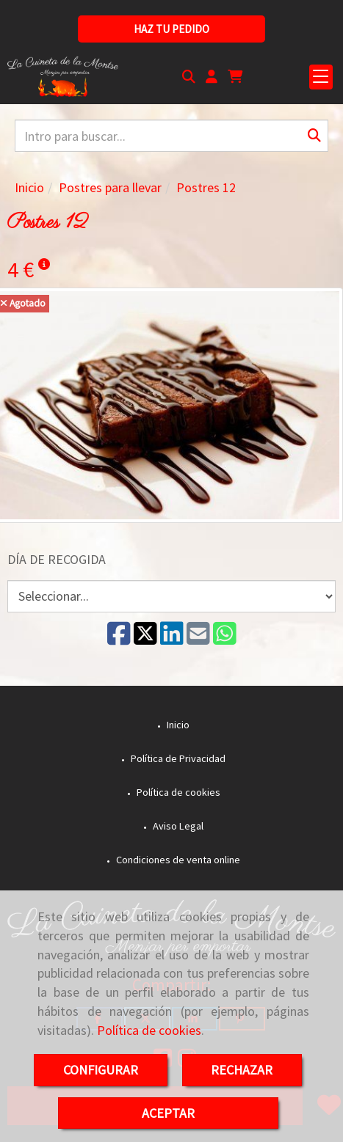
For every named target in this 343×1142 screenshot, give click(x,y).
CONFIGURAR (100, 1069)
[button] (212, 77)
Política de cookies (149, 1030)
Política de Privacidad (177, 758)
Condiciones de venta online (177, 859)
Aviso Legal (177, 825)
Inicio (177, 724)
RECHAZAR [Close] (241, 1069)
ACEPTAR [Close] (168, 1113)
